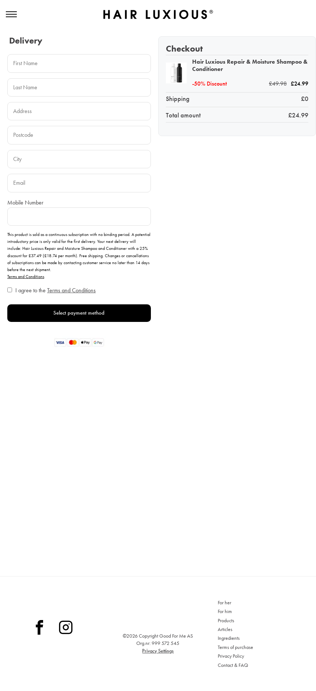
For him (225, 611)
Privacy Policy (231, 655)
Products (226, 620)
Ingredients (229, 638)
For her (224, 602)
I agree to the (55, 298)
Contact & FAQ (233, 665)
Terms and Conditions (25, 285)
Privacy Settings (158, 650)
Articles (225, 629)
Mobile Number (25, 210)
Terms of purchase (235, 647)
